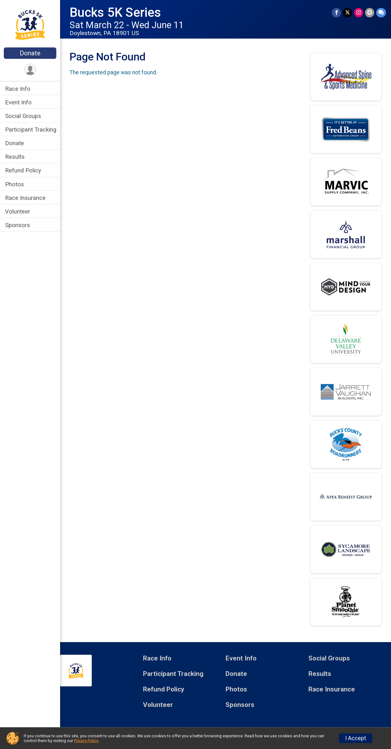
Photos (14, 184)
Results (15, 156)
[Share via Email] (369, 12)
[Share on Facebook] (336, 12)
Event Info (18, 102)
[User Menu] (30, 69)
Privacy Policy (86, 740)
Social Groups (23, 116)
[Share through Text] (381, 12)
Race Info (17, 88)
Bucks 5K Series (115, 12)
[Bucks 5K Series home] (30, 24)
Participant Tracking (30, 129)
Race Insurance (25, 198)
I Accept (355, 738)
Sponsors (17, 225)
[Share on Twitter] (347, 12)
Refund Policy (23, 170)
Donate (30, 53)
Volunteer (17, 211)
